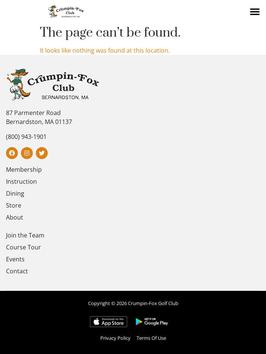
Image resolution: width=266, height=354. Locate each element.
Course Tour (23, 247)
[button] (255, 11)
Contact (17, 271)
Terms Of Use (151, 338)
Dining (15, 193)
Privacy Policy (115, 338)
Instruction (21, 181)
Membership (24, 169)
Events (15, 259)
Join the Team (25, 235)
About (14, 217)
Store (13, 205)
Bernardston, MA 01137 (39, 122)
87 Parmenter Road (33, 113)
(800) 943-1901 (26, 137)
